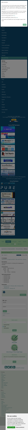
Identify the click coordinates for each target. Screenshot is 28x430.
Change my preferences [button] (20, 427)
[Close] (26, 2)
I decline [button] (13, 427)
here (14, 15)
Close (25, 24)
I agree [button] (9, 427)
